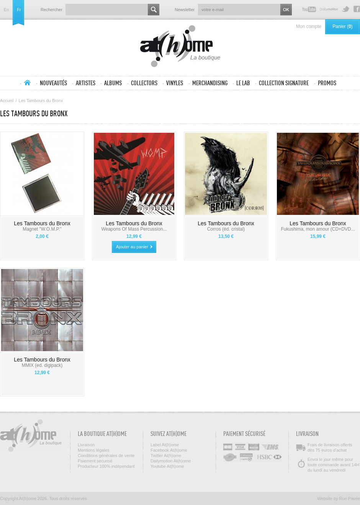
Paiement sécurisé (95, 461)
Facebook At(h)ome (356, 9)
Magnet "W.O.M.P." (42, 229)
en (6, 10)
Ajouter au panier (132, 246)
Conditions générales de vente (106, 455)
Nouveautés (53, 83)
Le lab (243, 83)
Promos (327, 83)
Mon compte (308, 26)
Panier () (342, 26)
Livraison (86, 444)
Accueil (27, 82)
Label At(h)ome (165, 444)
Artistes (85, 83)
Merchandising (209, 83)
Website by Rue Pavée (338, 498)
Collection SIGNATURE (284, 83)
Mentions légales (94, 450)
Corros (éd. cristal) (226, 229)
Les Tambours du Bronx (42, 223)
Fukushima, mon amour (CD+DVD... (318, 229)
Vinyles (174, 83)
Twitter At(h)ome (346, 9)
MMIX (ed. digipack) (42, 365)
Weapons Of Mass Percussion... (134, 229)
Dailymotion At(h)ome (329, 9)
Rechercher (51, 9)
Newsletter (185, 9)
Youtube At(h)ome (309, 9)
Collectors (144, 83)
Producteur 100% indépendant (106, 466)
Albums (113, 83)
